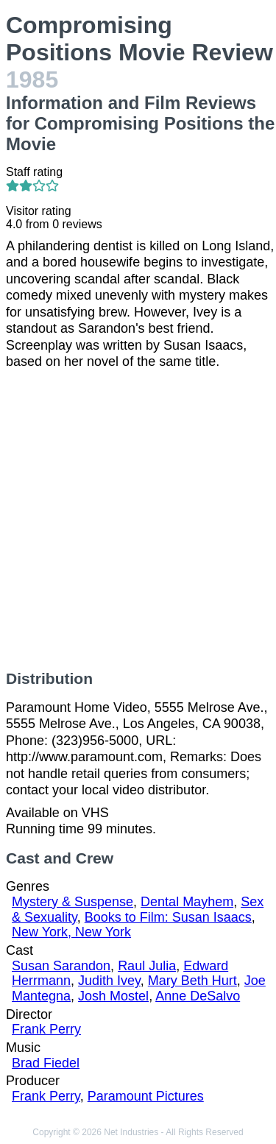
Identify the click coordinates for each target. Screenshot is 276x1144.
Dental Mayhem (187, 901)
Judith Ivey (109, 980)
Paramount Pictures (146, 1096)
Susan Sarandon (61, 965)
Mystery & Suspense (72, 901)
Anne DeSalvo (197, 996)
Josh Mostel (113, 996)
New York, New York (71, 932)
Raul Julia (147, 965)
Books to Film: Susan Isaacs (168, 917)
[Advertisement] (138, 520)
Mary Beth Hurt (192, 980)
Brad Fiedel (45, 1063)
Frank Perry (46, 1029)
